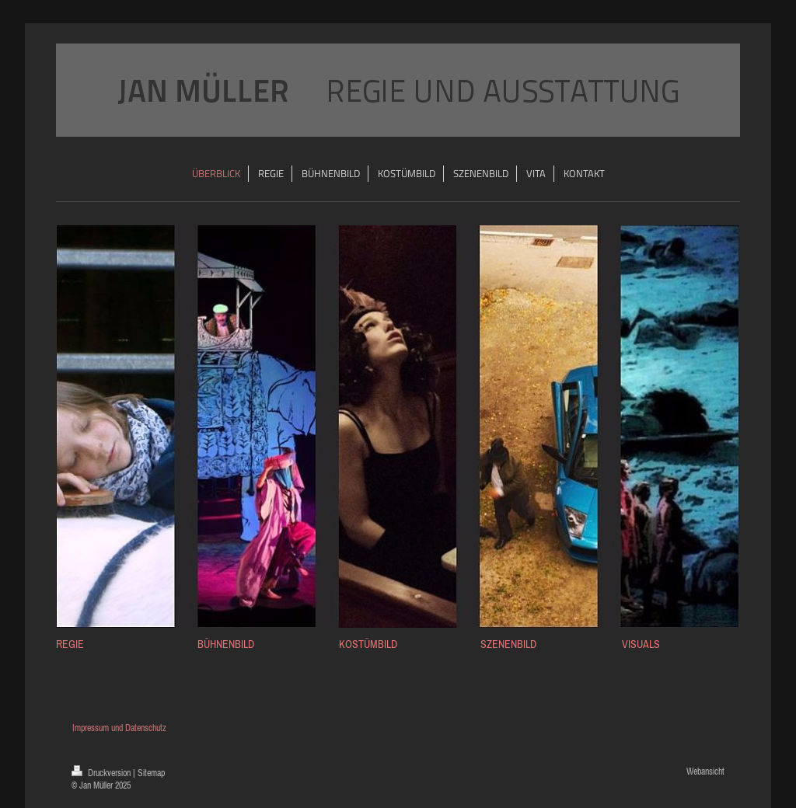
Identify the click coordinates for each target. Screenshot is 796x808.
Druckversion (102, 773)
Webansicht (705, 771)
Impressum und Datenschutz (118, 728)
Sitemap (151, 773)
